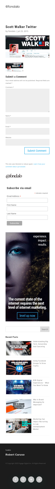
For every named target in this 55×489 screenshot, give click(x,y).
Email (8, 126)
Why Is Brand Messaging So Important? (38, 402)
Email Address (14, 196)
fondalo (11, 31)
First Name (11, 205)
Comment (10, 87)
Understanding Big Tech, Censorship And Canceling (40, 344)
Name (8, 116)
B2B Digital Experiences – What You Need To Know (41, 382)
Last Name (11, 213)
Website (8, 137)
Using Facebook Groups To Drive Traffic (39, 363)
